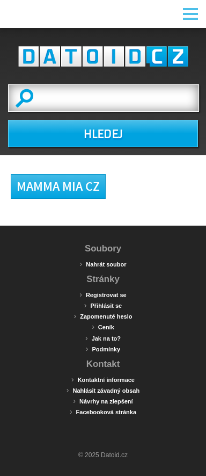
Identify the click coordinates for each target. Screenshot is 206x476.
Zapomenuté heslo (103, 316)
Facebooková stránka (103, 411)
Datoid (103, 56)
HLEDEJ (102, 134)
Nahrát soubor (103, 263)
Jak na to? (103, 338)
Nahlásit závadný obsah (103, 390)
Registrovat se (102, 294)
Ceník (103, 326)
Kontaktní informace (103, 379)
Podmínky (103, 348)
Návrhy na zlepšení (103, 400)
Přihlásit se (103, 305)
